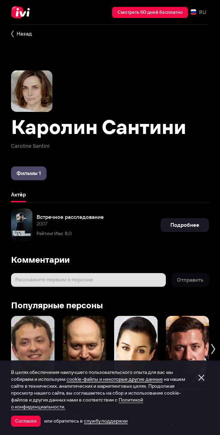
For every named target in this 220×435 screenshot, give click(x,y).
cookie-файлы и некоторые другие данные (115, 379)
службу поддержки (106, 421)
